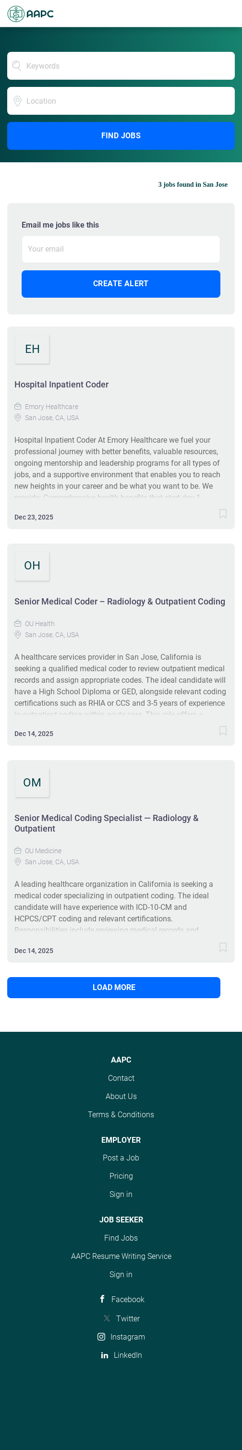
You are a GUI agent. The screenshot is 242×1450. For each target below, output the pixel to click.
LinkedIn (128, 1355)
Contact (121, 1078)
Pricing (121, 1176)
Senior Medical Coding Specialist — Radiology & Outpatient (106, 823)
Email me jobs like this (60, 225)
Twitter (128, 1318)
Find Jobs (121, 135)
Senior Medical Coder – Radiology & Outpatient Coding (119, 601)
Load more (114, 987)
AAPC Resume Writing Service (121, 1256)
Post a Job (121, 1157)
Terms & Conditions (121, 1114)
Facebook (128, 1299)
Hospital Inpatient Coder (61, 384)
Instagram (127, 1336)
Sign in (121, 1194)
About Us (121, 1096)
